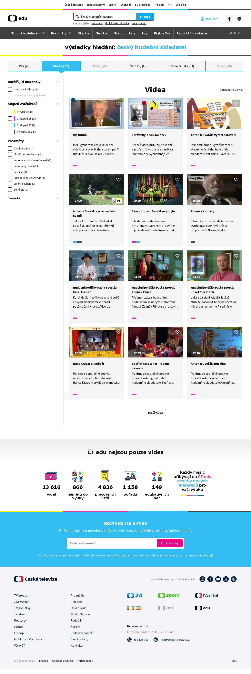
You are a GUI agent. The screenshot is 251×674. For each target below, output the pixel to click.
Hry (145, 33)
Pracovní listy (125, 33)
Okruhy (83, 33)
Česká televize (74, 4)
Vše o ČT (181, 4)
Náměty (102, 33)
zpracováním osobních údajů (194, 560)
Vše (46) (24, 68)
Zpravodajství (96, 4)
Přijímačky (162, 33)
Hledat (145, 17)
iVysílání (125, 4)
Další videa (155, 417)
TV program (142, 4)
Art (170, 4)
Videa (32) (61, 68)
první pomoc (139, 23)
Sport (112, 4)
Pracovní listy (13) (181, 68)
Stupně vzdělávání (25, 33)
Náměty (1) (137, 68)
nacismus (97, 23)
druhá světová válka (117, 23)
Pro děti (159, 4)
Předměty (59, 33)
